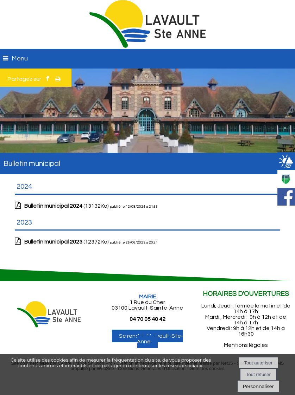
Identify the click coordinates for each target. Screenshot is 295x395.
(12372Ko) (67, 242)
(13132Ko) (67, 206)
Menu (20, 58)
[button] (286, 143)
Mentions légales (246, 345)
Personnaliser (258, 386)
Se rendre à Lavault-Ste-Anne (151, 338)
